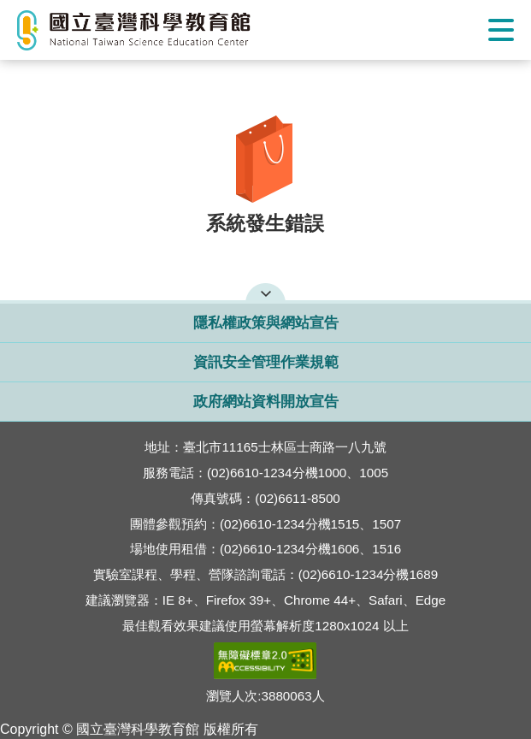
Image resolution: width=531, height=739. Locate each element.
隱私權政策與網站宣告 (266, 322)
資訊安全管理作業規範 (266, 362)
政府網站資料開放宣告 (266, 401)
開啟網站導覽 (265, 291)
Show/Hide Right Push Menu (501, 30)
